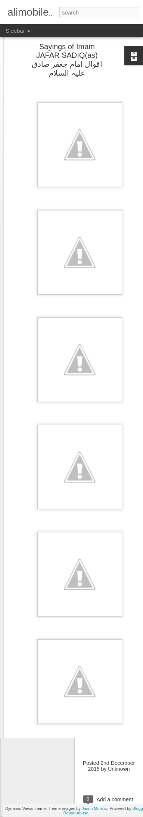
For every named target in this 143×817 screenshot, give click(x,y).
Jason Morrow (94, 808)
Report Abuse (75, 813)
